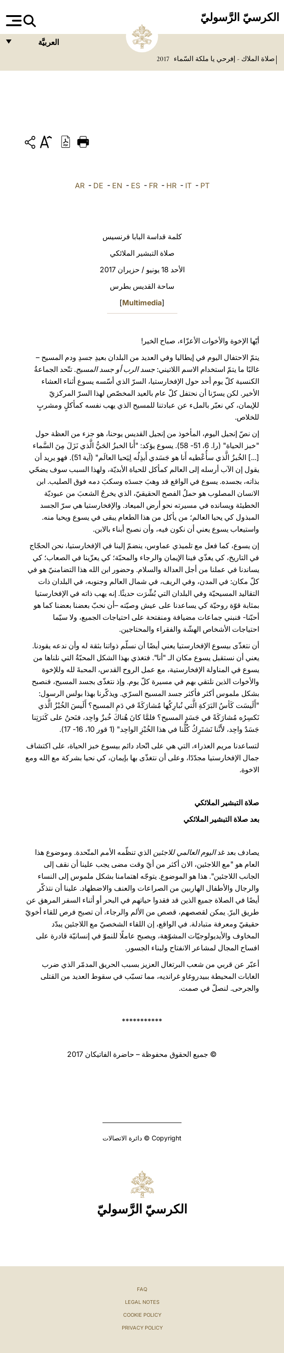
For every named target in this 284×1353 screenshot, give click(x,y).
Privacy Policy (142, 1328)
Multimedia (142, 302)
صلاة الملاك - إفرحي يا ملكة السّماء (223, 59)
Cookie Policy (142, 1315)
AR (80, 185)
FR (153, 185)
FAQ (142, 1289)
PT (205, 185)
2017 (163, 59)
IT (188, 185)
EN (117, 185)
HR (171, 185)
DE (98, 185)
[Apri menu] (13, 20)
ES (135, 185)
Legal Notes (142, 1302)
